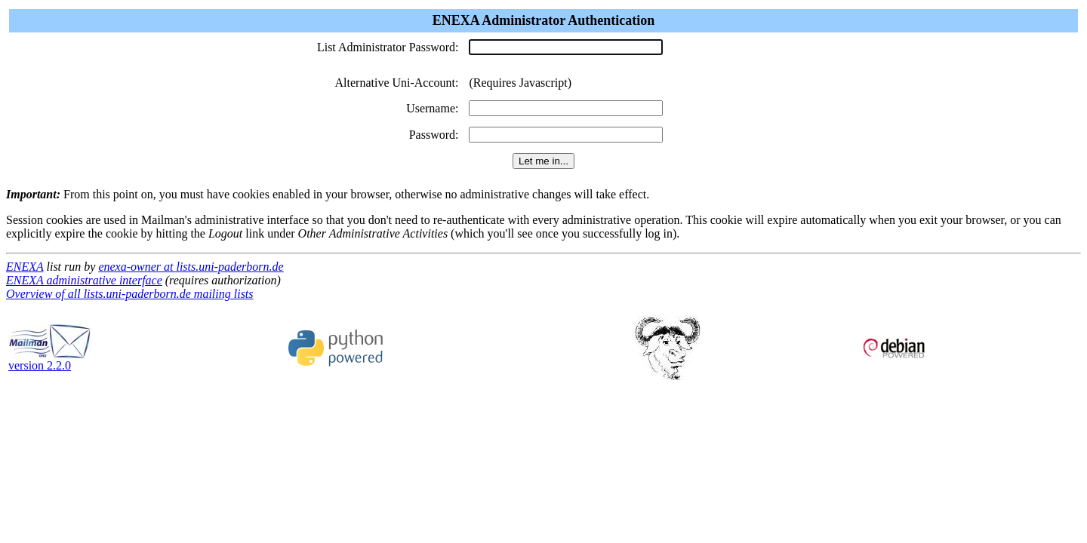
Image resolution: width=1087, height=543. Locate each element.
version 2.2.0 (49, 360)
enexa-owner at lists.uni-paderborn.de (190, 266)
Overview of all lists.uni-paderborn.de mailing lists (130, 293)
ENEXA (24, 266)
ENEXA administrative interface (84, 280)
